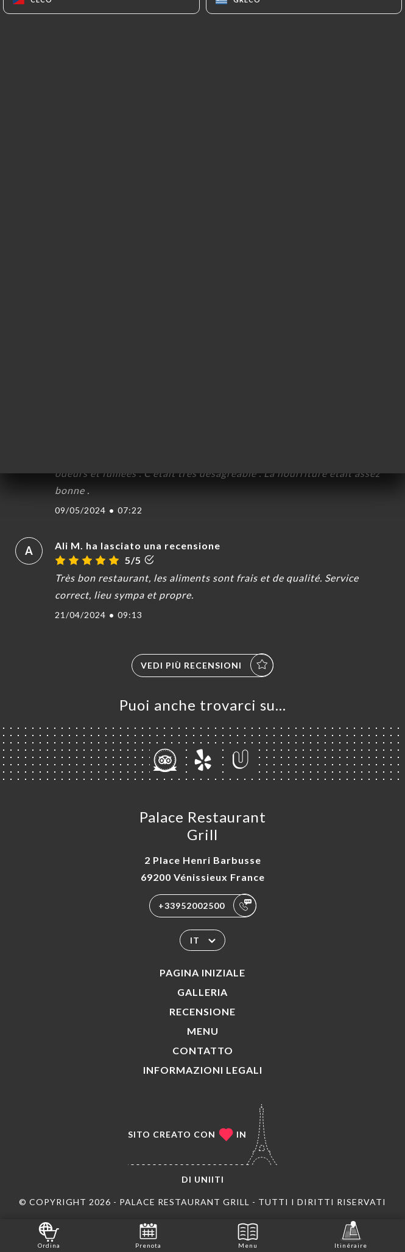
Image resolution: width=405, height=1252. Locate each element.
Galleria (202, 992)
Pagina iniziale (202, 972)
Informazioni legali (202, 1070)
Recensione (202, 1011)
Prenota (148, 1234)
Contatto (202, 1050)
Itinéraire (350, 1234)
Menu (203, 1031)
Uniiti (209, 1179)
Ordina (49, 1234)
